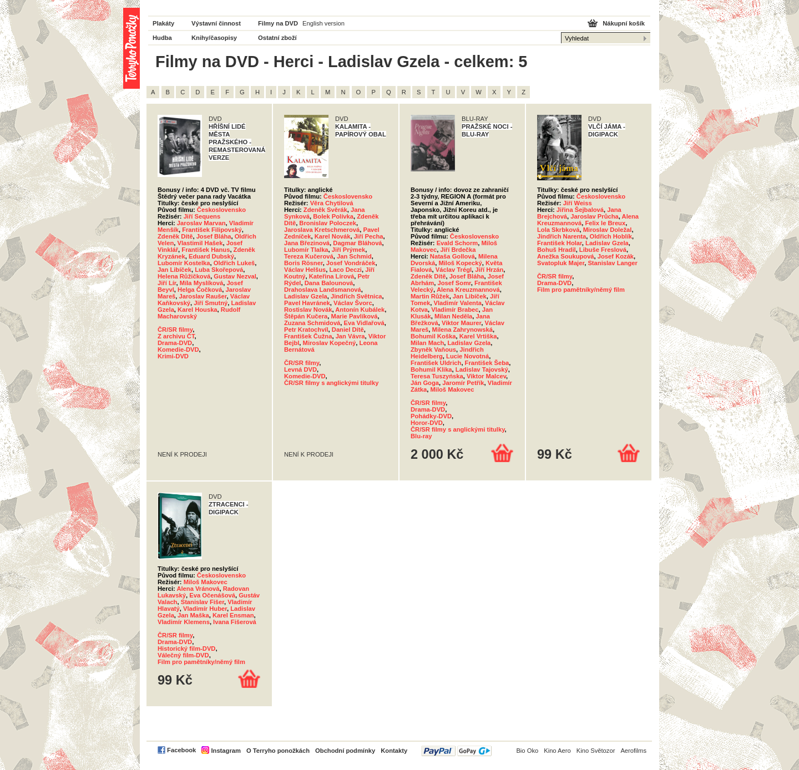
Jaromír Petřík (463, 382)
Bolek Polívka (333, 216)
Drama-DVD (175, 343)
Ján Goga (425, 382)
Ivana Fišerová (234, 622)
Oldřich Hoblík (611, 236)
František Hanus (205, 249)
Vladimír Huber (205, 608)
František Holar (559, 243)
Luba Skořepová (219, 269)
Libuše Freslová (602, 249)
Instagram (225, 750)
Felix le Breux (605, 223)
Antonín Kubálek (360, 309)
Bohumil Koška (433, 336)
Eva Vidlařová (364, 323)
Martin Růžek (430, 296)
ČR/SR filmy (175, 329)
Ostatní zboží (277, 37)
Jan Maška (193, 615)
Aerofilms (633, 750)
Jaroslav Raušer (203, 296)
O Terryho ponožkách (278, 750)
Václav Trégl (454, 269)
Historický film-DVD (186, 648)
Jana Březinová (307, 243)
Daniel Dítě (348, 329)
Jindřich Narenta (561, 236)
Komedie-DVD (178, 349)
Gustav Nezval (235, 276)
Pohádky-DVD (431, 416)
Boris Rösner (303, 263)
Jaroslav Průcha (594, 216)
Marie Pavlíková (354, 316)
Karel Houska (198, 309)
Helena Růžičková (184, 276)
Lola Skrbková (558, 229)
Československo (221, 209)
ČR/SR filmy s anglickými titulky (331, 382)
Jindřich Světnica (356, 296)
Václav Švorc (352, 303)
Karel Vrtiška (478, 336)
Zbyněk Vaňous (433, 349)
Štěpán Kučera (305, 316)
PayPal (456, 751)
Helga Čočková (200, 289)
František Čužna (308, 336)
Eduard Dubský (211, 256)
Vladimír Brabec (454, 309)
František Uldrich (436, 362)
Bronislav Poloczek (327, 223)
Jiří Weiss (577, 203)
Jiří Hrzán (489, 269)
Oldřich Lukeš (234, 263)
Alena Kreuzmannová (468, 289)
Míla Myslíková (201, 283)
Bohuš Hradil (556, 249)
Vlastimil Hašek (199, 243)
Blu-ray (421, 436)
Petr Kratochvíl (306, 329)
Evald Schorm (457, 243)
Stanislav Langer (613, 263)
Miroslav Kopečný (329, 343)
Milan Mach (427, 343)
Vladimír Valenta (457, 303)
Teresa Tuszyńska (437, 376)
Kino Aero (557, 750)
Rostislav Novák (308, 309)
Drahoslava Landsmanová (322, 289)
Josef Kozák (616, 256)
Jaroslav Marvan (201, 223)
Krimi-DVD (173, 356)
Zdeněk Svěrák (325, 209)
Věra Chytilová (331, 203)
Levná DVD (300, 369)
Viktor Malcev (486, 376)
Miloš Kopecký (460, 263)
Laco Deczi (345, 269)
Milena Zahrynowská (462, 329)
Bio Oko (527, 750)
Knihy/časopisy (214, 37)
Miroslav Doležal (607, 229)
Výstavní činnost (216, 23)
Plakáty (163, 23)
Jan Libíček (174, 269)
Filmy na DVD (278, 23)
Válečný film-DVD (183, 655)
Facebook (181, 750)
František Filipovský (212, 229)
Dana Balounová (329, 283)
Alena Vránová (197, 588)
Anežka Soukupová (565, 256)
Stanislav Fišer (202, 602)
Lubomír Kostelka (184, 263)
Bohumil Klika (431, 369)
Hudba (162, 37)
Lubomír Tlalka (306, 249)
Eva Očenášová (212, 595)
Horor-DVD (427, 422)
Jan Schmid (354, 256)
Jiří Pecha (368, 236)
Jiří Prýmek (348, 249)
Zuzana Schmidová (312, 323)
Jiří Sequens (202, 216)
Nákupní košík (624, 23)
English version (323, 23)
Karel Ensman (233, 615)
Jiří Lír (167, 283)
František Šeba (487, 362)
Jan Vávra (350, 336)
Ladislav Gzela (305, 296)
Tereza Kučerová (308, 256)
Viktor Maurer (461, 323)
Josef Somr (454, 283)
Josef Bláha (213, 236)
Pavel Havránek (307, 303)
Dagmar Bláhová (357, 243)
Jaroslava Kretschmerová (322, 229)
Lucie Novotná (467, 356)
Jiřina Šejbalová (580, 209)
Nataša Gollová (452, 256)
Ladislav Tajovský (482, 369)
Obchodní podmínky (345, 750)
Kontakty (394, 750)
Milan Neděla (453, 316)
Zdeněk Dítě (175, 236)
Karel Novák (333, 236)
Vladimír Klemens (184, 622)
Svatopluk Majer (560, 263)
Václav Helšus (305, 269)
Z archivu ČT (176, 336)
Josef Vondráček (351, 263)
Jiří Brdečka (458, 249)
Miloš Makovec (452, 389)
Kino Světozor (596, 750)
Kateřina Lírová (331, 276)
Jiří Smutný (210, 303)
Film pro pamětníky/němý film (581, 289)
